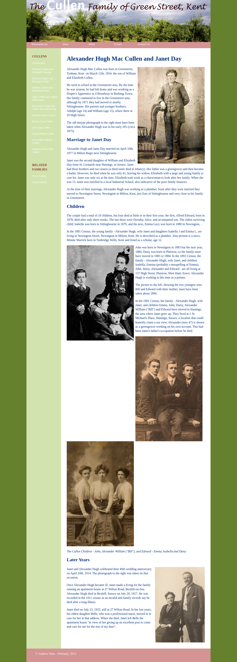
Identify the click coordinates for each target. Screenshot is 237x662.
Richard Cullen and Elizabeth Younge (42, 71)
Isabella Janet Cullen (43, 115)
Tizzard (118, 44)
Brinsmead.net (40, 44)
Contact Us (144, 44)
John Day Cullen (41, 127)
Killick (92, 44)
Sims (65, 44)
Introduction (38, 63)
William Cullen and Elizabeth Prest (42, 89)
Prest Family (39, 176)
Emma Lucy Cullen (42, 121)
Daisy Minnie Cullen (43, 133)
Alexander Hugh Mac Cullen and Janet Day (44, 108)
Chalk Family (39, 182)
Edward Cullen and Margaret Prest (42, 80)
